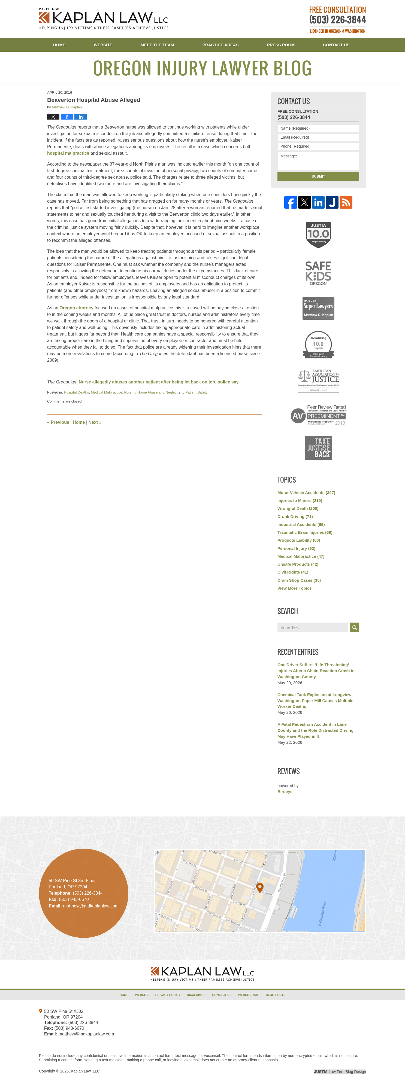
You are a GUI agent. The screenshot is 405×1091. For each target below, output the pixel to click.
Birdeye (284, 791)
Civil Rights (292, 572)
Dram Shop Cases (299, 580)
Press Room (281, 44)
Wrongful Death (298, 508)
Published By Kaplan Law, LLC (338, 20)
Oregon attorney (76, 308)
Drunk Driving (295, 516)
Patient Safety (196, 392)
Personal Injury (296, 548)
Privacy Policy (167, 994)
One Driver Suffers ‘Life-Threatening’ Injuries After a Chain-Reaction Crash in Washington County (316, 670)
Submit (318, 176)
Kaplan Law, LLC (85, 1071)
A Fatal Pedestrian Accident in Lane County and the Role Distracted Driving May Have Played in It (315, 730)
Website (103, 44)
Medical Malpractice (106, 392)
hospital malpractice (68, 153)
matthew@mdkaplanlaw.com (86, 1034)
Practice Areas (220, 44)
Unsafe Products (297, 564)
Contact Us (336, 44)
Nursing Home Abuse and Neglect (151, 392)
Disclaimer (196, 994)
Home (59, 44)
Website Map (248, 994)
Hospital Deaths (76, 392)
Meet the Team (157, 44)
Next (95, 422)
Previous (58, 422)
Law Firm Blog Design (340, 1071)
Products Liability (298, 540)
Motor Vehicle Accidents (306, 492)
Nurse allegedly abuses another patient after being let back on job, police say (159, 382)
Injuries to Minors (299, 500)
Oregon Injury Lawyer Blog (103, 19)
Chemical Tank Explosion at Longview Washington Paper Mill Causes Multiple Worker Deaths (315, 700)
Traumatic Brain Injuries (305, 532)
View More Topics (294, 588)
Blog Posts (275, 994)
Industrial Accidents (301, 524)
